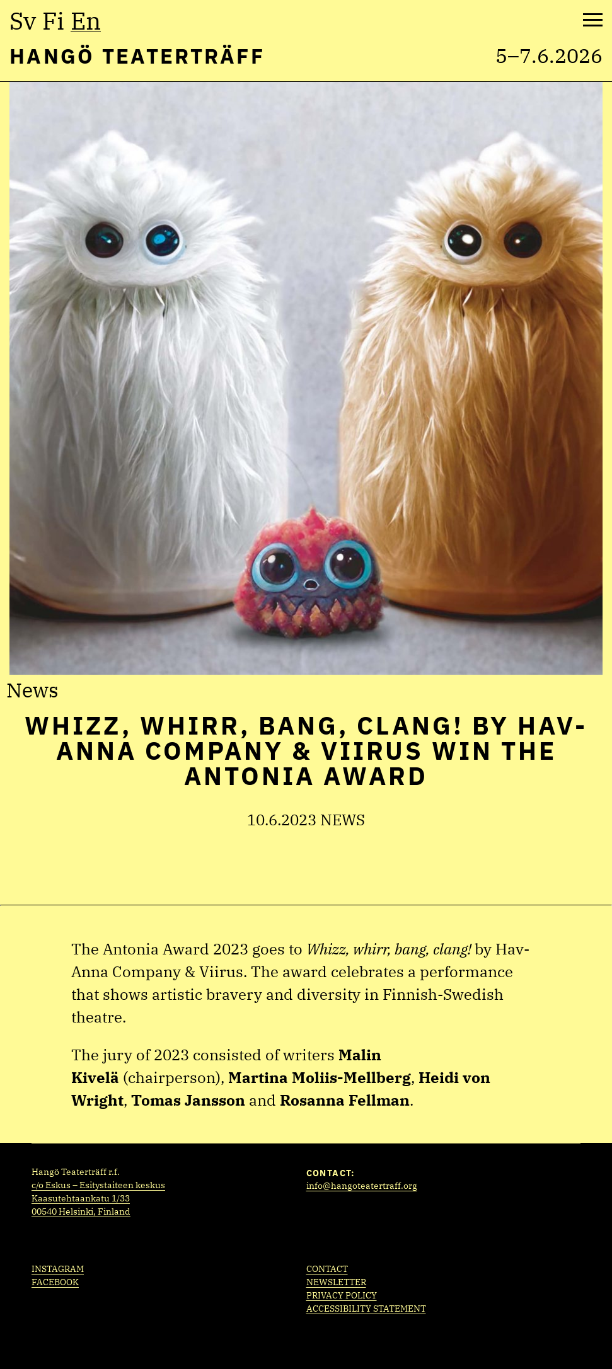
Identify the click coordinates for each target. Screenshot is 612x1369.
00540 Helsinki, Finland (81, 1211)
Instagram (58, 1268)
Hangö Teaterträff (137, 55)
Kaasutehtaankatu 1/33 (81, 1198)
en (86, 21)
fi (53, 21)
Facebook (55, 1282)
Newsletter (336, 1282)
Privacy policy (341, 1295)
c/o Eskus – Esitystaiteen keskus (98, 1185)
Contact (327, 1268)
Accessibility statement (366, 1308)
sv (22, 21)
